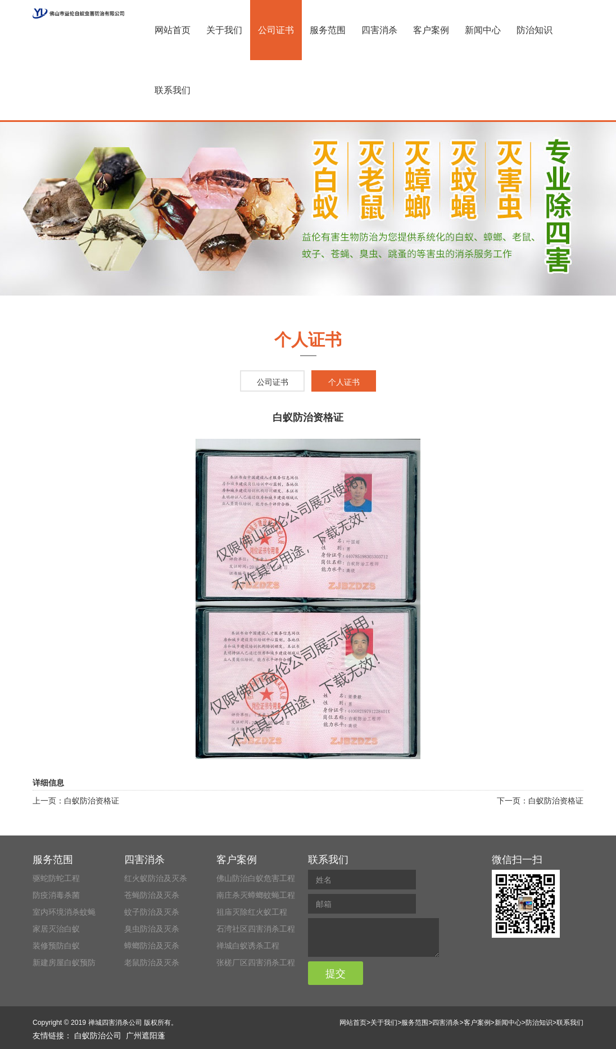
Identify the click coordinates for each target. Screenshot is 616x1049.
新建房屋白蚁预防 (64, 962)
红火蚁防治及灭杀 (155, 878)
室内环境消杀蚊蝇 (64, 911)
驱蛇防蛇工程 (56, 878)
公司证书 (276, 30)
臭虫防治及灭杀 (151, 928)
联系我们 (173, 90)
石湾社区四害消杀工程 (255, 928)
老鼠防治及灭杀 (151, 962)
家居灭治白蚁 (56, 928)
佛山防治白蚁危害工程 (255, 878)
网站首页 (173, 30)
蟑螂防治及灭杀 (151, 945)
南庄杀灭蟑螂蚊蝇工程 (255, 895)
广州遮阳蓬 (145, 1035)
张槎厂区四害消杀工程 (255, 962)
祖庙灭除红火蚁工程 (251, 911)
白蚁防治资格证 (91, 800)
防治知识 (534, 30)
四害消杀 (379, 30)
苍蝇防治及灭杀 (151, 895)
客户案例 (431, 30)
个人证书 (344, 382)
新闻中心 (483, 30)
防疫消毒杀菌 (56, 895)
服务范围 (328, 30)
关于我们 (224, 30)
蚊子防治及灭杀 (151, 911)
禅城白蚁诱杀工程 (247, 945)
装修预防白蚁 (56, 945)
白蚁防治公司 (97, 1035)
